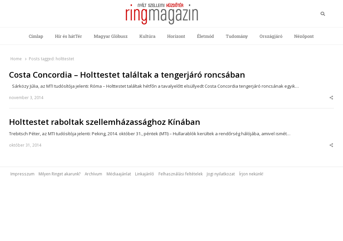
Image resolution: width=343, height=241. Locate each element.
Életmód (205, 36)
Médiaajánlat (119, 173)
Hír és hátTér (68, 36)
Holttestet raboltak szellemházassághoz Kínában (104, 121)
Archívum (93, 173)
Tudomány (237, 36)
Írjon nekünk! (251, 173)
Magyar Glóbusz (111, 36)
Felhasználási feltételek (180, 173)
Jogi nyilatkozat (221, 173)
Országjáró (271, 36)
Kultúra (147, 36)
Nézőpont (304, 36)
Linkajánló (144, 173)
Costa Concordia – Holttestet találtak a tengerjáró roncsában (127, 74)
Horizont (176, 36)
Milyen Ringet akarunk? (59, 173)
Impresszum (22, 173)
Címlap (36, 36)
